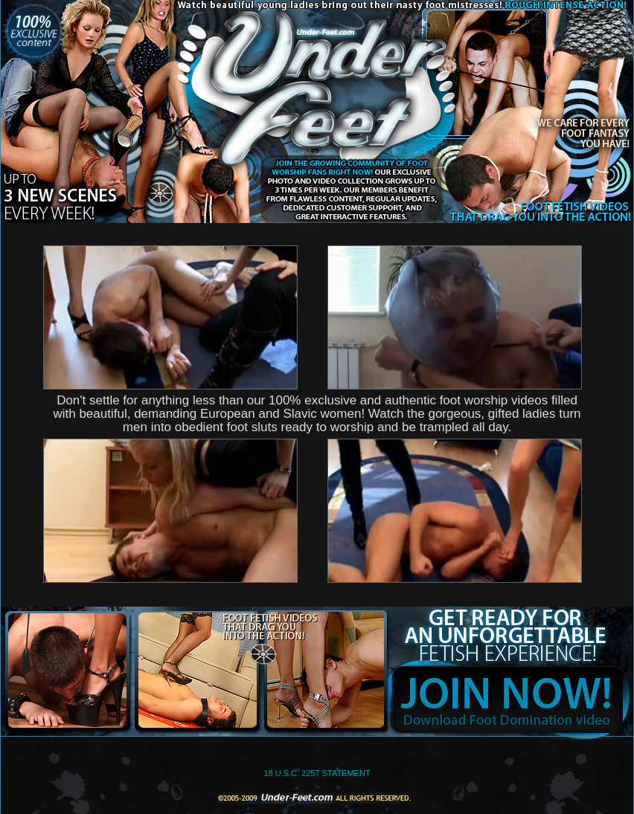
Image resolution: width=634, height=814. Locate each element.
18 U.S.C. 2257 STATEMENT (316, 773)
